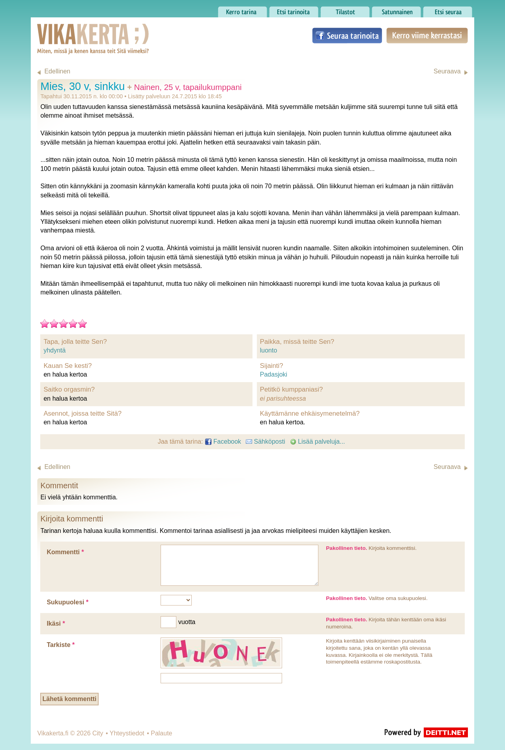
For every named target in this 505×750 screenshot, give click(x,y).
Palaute (161, 733)
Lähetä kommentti (70, 699)
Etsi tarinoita (293, 9)
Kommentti (65, 552)
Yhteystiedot (127, 733)
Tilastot (345, 9)
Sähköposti (265, 441)
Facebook (223, 441)
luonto (268, 350)
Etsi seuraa (447, 9)
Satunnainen (396, 9)
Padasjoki (273, 374)
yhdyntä (54, 350)
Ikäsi (56, 623)
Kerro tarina (242, 9)
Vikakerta (73, 31)
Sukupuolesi (67, 602)
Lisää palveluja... (317, 441)
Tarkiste (61, 644)
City (97, 733)
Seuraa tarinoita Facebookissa (347, 35)
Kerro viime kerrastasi (427, 35)
